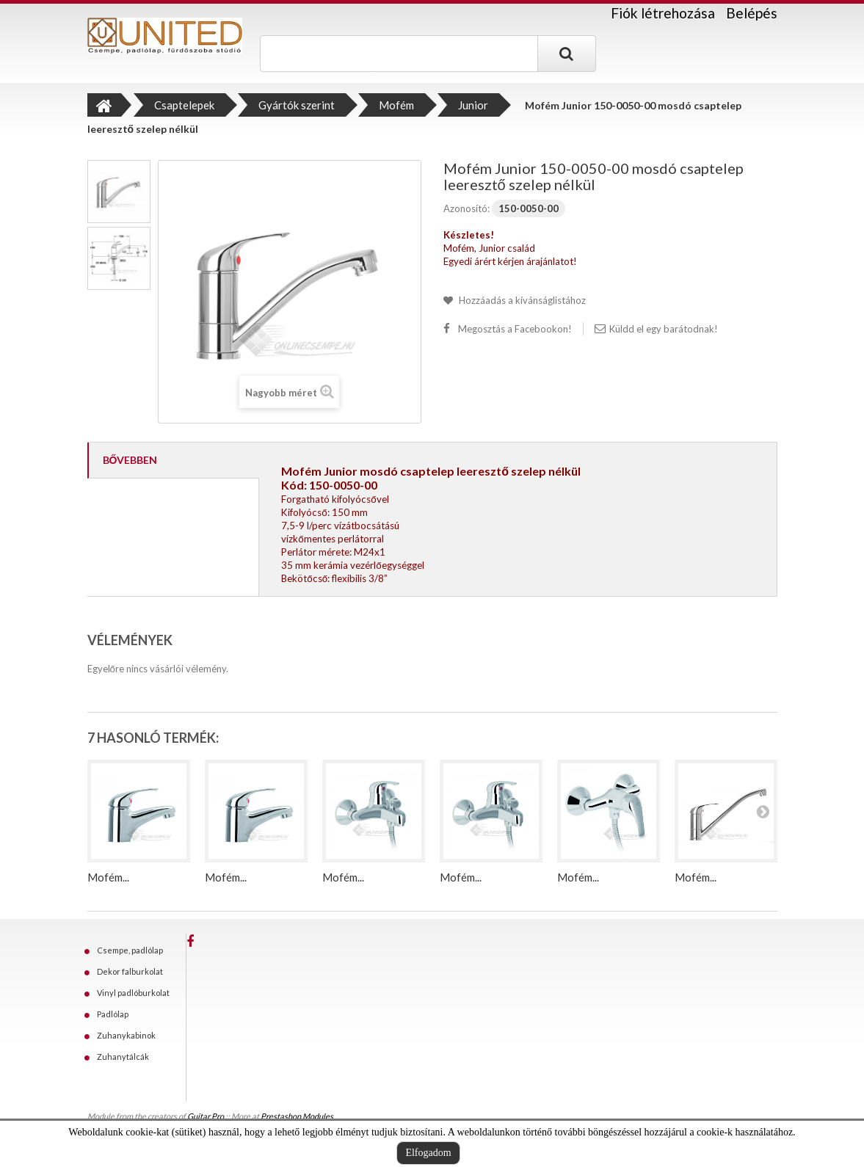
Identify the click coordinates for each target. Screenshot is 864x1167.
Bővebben (130, 460)
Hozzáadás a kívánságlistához (521, 300)
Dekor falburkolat (130, 971)
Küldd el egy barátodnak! (663, 329)
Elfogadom (428, 1152)
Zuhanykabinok (126, 1035)
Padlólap (112, 1014)
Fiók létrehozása (663, 13)
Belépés (751, 12)
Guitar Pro (205, 1116)
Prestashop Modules (297, 1116)
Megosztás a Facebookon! (515, 329)
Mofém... (108, 877)
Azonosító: (466, 208)
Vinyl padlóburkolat (133, 992)
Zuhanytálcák (123, 1056)
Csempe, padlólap (130, 950)
